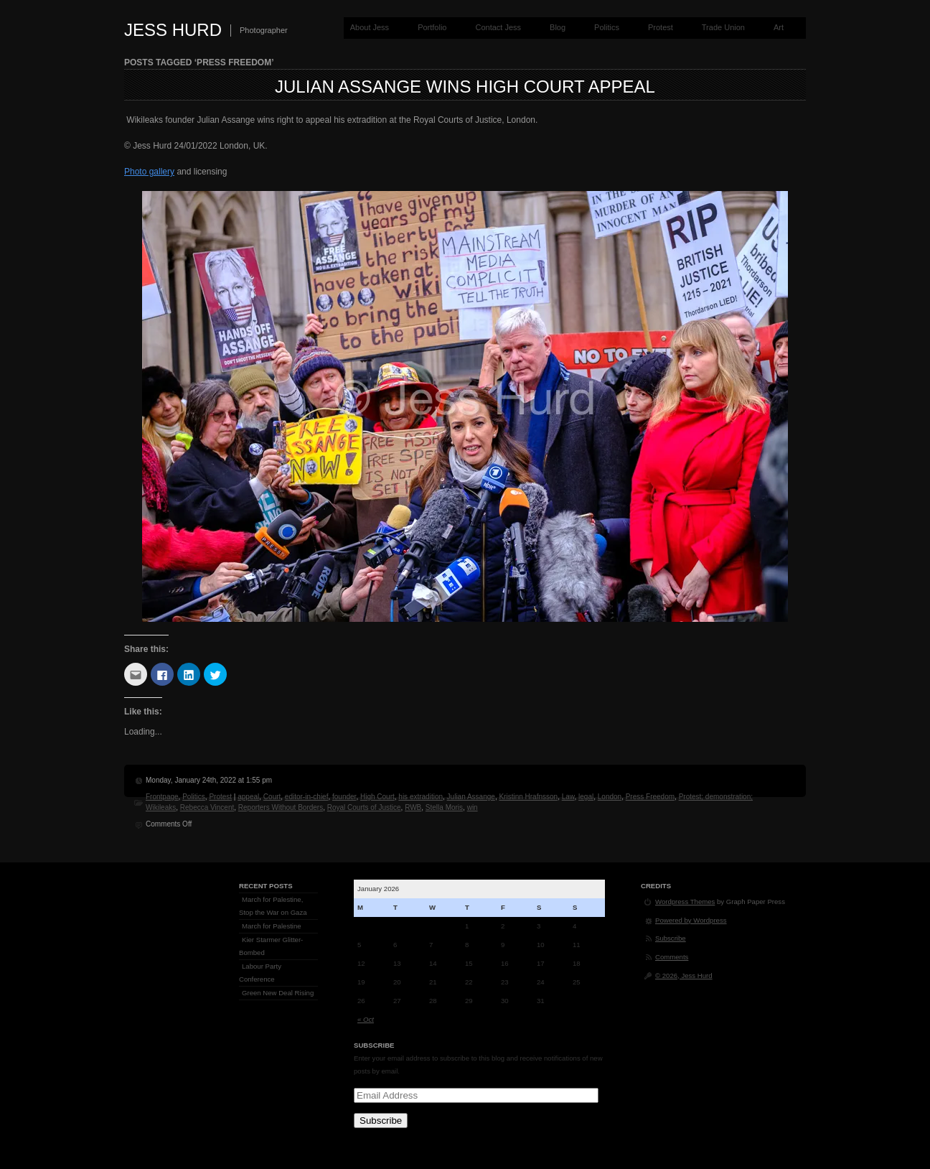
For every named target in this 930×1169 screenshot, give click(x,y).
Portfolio (432, 27)
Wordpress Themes (685, 901)
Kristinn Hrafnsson (528, 797)
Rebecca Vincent (207, 807)
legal (585, 797)
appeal (248, 797)
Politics (606, 27)
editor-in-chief (307, 797)
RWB (413, 807)
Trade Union (723, 27)
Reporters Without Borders (280, 807)
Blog (557, 27)
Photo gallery (149, 172)
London (609, 797)
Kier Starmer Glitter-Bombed (271, 946)
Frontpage (162, 797)
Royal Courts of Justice (364, 807)
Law (568, 797)
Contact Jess (498, 27)
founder (344, 797)
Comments (671, 957)
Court (272, 797)
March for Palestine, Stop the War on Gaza (273, 905)
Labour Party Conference (260, 972)
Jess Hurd (173, 29)
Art (779, 27)
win (472, 807)
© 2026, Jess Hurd (684, 975)
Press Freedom (650, 797)
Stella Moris (444, 807)
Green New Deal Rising (278, 993)
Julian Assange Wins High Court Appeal (465, 86)
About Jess (369, 27)
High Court (377, 797)
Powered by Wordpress (691, 920)
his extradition (420, 797)
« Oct (365, 1019)
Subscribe (381, 1120)
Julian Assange (471, 797)
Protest (660, 27)
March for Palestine (271, 926)
